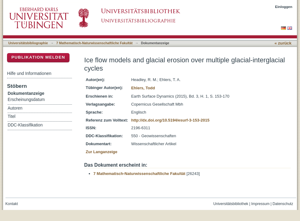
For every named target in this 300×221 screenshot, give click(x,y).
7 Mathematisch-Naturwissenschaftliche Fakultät (94, 43)
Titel (11, 116)
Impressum (260, 204)
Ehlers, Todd (143, 88)
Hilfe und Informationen (29, 73)
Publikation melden (38, 57)
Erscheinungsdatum (26, 99)
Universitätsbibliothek (230, 204)
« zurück (283, 43)
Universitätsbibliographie (28, 43)
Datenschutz (282, 204)
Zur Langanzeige (101, 151)
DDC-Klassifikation (25, 125)
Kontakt (12, 204)
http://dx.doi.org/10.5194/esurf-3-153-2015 (170, 120)
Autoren (15, 108)
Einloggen (284, 7)
